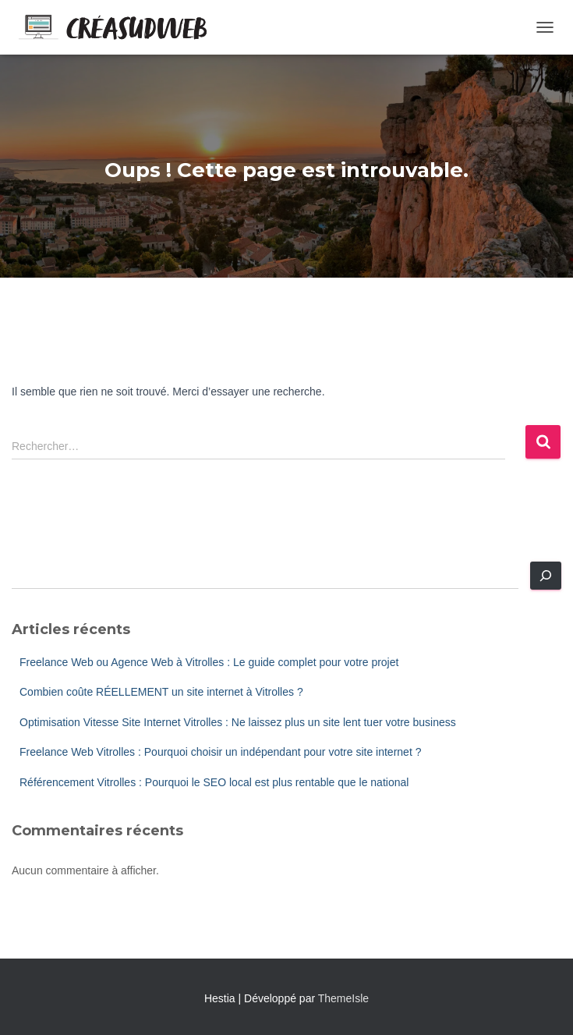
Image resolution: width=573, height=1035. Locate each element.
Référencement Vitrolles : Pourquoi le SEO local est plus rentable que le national (214, 782)
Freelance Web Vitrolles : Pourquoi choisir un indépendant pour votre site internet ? (220, 752)
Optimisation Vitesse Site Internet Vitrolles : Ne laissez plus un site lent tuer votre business (237, 722)
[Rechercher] (545, 576)
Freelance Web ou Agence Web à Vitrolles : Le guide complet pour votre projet (208, 662)
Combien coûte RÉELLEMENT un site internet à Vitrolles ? (161, 692)
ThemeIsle (343, 998)
